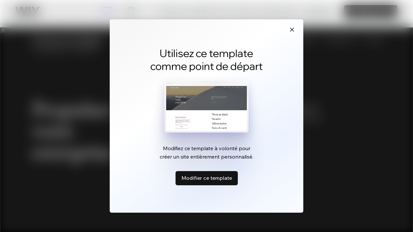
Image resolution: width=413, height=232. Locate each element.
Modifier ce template (206, 178)
